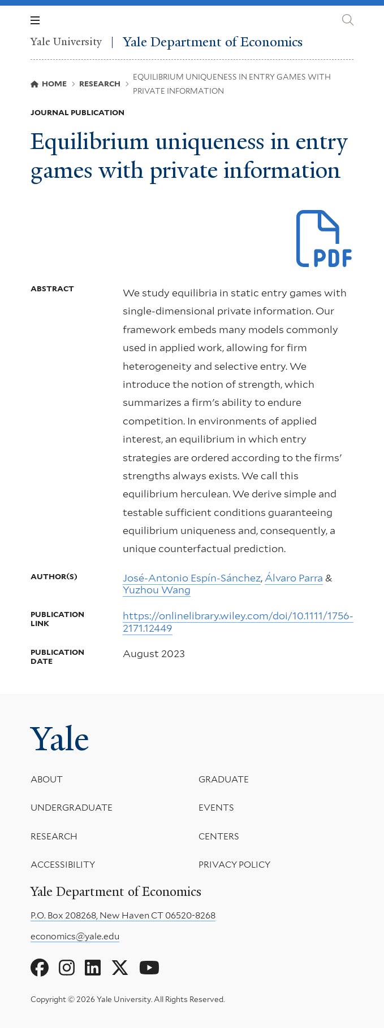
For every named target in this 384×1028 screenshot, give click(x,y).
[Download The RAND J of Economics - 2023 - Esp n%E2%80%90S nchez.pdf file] (324, 239)
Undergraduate (72, 808)
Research (54, 836)
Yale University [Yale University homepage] (66, 42)
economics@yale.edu (75, 936)
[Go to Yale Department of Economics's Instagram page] (67, 968)
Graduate (224, 779)
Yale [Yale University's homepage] (60, 739)
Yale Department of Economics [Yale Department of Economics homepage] (213, 42)
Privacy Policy (234, 865)
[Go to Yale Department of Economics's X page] (120, 968)
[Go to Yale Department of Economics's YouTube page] (149, 968)
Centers (219, 836)
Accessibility (63, 865)
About (47, 779)
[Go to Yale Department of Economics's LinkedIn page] (93, 968)
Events (216, 808)
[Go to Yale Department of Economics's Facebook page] (40, 968)
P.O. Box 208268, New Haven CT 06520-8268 (123, 915)
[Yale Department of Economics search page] (347, 20)
